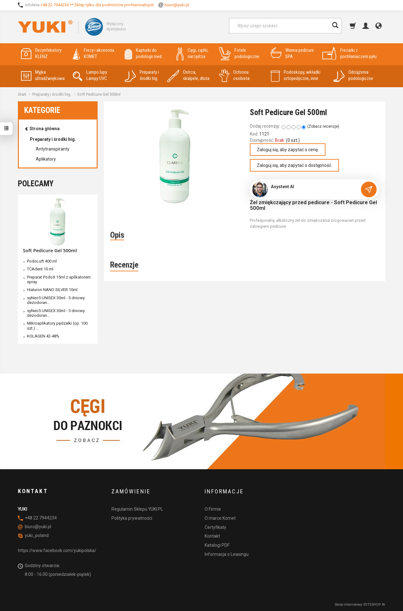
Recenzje (124, 264)
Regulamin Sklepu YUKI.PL (137, 509)
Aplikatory (46, 159)
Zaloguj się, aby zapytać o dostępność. (294, 165)
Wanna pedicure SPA (292, 53)
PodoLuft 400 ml (42, 261)
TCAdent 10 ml (40, 269)
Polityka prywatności (131, 517)
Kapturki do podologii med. (144, 53)
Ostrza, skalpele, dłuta (188, 75)
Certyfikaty (215, 526)
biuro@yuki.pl (176, 5)
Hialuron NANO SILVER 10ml (52, 289)
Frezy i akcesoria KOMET (93, 53)
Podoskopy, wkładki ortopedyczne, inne (295, 75)
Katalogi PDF (217, 545)
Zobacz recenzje (323, 126)
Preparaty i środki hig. (142, 75)
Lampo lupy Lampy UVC (90, 75)
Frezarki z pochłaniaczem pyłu (349, 53)
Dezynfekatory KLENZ (41, 53)
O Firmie (213, 509)
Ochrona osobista (234, 75)
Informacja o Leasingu (227, 553)
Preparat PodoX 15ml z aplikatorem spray (59, 279)
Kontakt (212, 536)
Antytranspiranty (52, 148)
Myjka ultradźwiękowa (43, 75)
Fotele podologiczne (239, 53)
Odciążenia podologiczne (353, 75)
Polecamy (35, 183)
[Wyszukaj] (335, 26)
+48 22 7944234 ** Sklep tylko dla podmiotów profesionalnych (97, 5)
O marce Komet (220, 517)
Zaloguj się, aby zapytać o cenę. (288, 149)
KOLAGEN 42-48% (43, 336)
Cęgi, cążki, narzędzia (192, 53)
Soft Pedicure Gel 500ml (50, 250)
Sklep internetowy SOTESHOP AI (360, 605)
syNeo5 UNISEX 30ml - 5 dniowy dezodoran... (56, 300)
